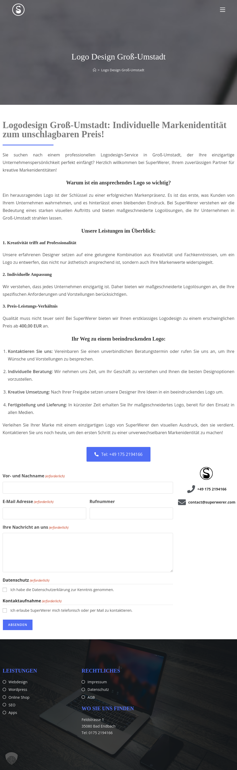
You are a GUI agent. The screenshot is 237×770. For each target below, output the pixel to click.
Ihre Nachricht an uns (35, 527)
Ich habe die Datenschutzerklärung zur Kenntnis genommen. (62, 589)
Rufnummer (102, 501)
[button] (11, 758)
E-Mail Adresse (28, 502)
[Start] (94, 70)
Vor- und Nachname (34, 476)
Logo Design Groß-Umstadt (122, 70)
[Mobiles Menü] (222, 9)
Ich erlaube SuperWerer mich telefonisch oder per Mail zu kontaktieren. (71, 610)
